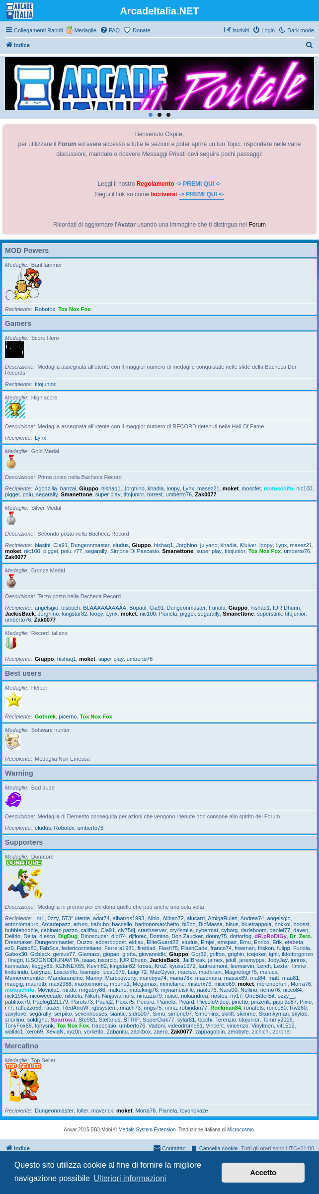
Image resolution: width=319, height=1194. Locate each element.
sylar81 (186, 1020)
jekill (231, 960)
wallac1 (14, 1032)
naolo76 (206, 990)
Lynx (40, 438)
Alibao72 (173, 918)
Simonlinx (207, 1014)
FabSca (49, 948)
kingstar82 (74, 614)
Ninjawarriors (118, 996)
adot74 (101, 918)
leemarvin (242, 966)
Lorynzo (41, 972)
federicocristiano (81, 948)
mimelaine (172, 984)
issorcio (107, 960)
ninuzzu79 (149, 996)
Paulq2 (104, 1002)
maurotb (36, 984)
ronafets (254, 1008)
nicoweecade (46, 996)
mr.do (70, 990)
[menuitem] (110, 30)
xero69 (34, 1032)
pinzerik (260, 1002)
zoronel (282, 1032)
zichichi (261, 1032)
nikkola (73, 996)
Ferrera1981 (119, 948)
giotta (129, 954)
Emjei (208, 942)
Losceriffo (66, 972)
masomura (208, 978)
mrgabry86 (92, 990)
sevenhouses (91, 1014)
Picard (186, 1002)
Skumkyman (274, 1014)
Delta (29, 936)
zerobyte (238, 1032)
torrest (154, 494)
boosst (302, 924)
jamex (215, 960)
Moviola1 (48, 990)
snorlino (14, 1020)
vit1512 (285, 1026)
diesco (47, 936)
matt (273, 978)
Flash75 (168, 948)
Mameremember (25, 978)
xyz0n (74, 1032)
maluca (268, 972)
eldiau (136, 942)
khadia (155, 488)
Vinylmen (262, 1026)
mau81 (290, 978)
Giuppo (88, 488)
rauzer (52, 1008)
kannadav (17, 966)
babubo (100, 924)
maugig (14, 984)
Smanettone (76, 494)
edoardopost (110, 942)
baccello (122, 924)
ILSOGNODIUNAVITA (52, 960)
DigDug (68, 936)
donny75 (216, 936)
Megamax (145, 984)
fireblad (147, 948)
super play (108, 494)
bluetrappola (256, 924)
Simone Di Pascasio (134, 551)
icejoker (256, 954)
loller (82, 1111)
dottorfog (240, 936)
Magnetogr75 (241, 972)
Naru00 (229, 990)
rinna (171, 1008)
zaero (161, 1032)
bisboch (70, 608)
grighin (236, 954)
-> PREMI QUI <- (198, 183)
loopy (173, 488)
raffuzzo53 (28, 1008)
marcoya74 (153, 978)
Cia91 (60, 545)
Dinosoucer (94, 936)
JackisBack (20, 614)
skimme (246, 1014)
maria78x (180, 978)
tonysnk (44, 1026)
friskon (266, 948)
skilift (228, 1014)
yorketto (93, 1032)
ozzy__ (286, 996)
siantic (118, 1014)
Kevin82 (97, 966)
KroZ (160, 966)
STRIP (132, 1020)
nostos (219, 996)
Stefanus (109, 1020)
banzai (68, 488)
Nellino (248, 990)
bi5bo (189, 924)
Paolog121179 (50, 1002)
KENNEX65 (70, 966)
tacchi (205, 1020)
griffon (217, 954)
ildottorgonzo (297, 954)
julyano (209, 545)
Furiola (217, 608)
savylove (15, 1014)
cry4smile (180, 930)
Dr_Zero (300, 936)
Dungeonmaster (90, 545)
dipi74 (118, 936)
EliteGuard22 (162, 942)
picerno (68, 716)
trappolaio (104, 1026)
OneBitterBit (259, 996)
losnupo (90, 972)
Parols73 (81, 1002)
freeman (244, 948)
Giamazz (88, 954)
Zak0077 (205, 494)
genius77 (64, 954)
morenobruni (272, 984)
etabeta (294, 942)
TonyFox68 (18, 1026)
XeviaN (55, 1032)
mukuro (117, 990)
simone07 (180, 1014)
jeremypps (252, 960)
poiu (27, 494)
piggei (12, 494)
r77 (78, 551)
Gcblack (40, 954)
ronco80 (277, 1008)
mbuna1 (120, 984)
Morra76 (301, 984)
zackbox (141, 1032)
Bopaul (137, 608)
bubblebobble (21, 930)
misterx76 (200, 984)
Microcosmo (240, 1129)
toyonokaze (194, 1111)
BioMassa (211, 924)
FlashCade (194, 948)
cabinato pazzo (59, 930)
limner (299, 966)
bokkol (283, 924)
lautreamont (213, 966)
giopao (111, 954)
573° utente (75, 918)
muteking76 (144, 990)
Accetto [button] (263, 1173)
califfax (88, 930)
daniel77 (280, 930)
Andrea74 (252, 918)
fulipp (283, 948)
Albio (154, 918)
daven (300, 930)
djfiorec (138, 936)
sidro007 (139, 1014)
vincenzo (237, 1026)
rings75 (152, 1008)
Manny (94, 978)
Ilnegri (15, 960)
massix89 (235, 978)
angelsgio (46, 608)
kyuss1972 (182, 966)
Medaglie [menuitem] (85, 30)
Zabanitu (117, 1032)
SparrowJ (63, 1020)
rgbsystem (104, 1008)
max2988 (60, 984)
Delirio (12, 936)
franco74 (221, 948)
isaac (88, 960)
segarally (47, 494)
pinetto (240, 1002)
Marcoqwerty (121, 978)
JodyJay (278, 960)
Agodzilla (46, 488)
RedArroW (75, 1008)
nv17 (236, 996)
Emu (245, 942)
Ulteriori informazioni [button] (130, 1178)
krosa (145, 966)
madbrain (210, 972)
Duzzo (84, 942)
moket (231, 488)
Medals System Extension (147, 1129)
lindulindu (16, 972)
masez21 (208, 488)
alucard (196, 918)
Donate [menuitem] (141, 30)
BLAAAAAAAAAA (104, 608)
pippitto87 (285, 1002)
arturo (81, 924)
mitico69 (224, 984)
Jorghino (134, 488)
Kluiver (247, 545)
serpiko (63, 1014)
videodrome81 (185, 1026)
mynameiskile (177, 990)
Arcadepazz (55, 924)
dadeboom (253, 930)
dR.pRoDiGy (270, 936)
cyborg (229, 930)
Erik (277, 942)
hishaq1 (111, 488)
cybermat (207, 930)
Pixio (306, 1002)
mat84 (258, 978)
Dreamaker (18, 942)
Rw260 (298, 1008)
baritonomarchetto (157, 924)
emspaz (227, 942)
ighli (274, 954)
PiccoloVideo (213, 1002)
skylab (299, 1014)
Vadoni (156, 1026)
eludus (121, 545)
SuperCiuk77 (158, 1020)
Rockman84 (225, 1008)
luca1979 (113, 972)
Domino (159, 936)
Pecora (146, 1002)
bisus (232, 924)
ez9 (9, 948)
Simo (159, 1014)
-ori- (40, 918)
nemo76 (270, 990)
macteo (187, 972)
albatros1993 (129, 918)
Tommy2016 (278, 1020)
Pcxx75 (125, 1002)
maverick (102, 1111)
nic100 (304, 488)
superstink (269, 614)
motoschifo (278, 488)
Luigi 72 (137, 972)
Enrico (261, 942)
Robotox (45, 309)
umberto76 (179, 494)
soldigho (37, 1020)
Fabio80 (27, 948)
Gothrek (45, 716)
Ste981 (87, 1020)
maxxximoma (91, 984)
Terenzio (225, 1020)
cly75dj (126, 930)
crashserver (152, 930)
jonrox (298, 960)
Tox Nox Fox (74, 309)
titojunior (45, 384)
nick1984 (16, 996)
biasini (42, 545)
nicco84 (292, 990)
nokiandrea (194, 996)
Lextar (281, 966)
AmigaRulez (222, 918)
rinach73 (130, 1008)
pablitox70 (17, 1002)
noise (171, 996)
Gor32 (199, 954)
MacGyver (162, 972)
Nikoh (92, 996)
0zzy (53, 918)
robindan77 (193, 1008)
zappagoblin (210, 1032)
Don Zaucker (187, 936)
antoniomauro (21, 924)
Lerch (264, 966)
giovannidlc (152, 954)
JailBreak (193, 960)
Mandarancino (65, 978)
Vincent (215, 1026)
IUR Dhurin (286, 608)
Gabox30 (16, 954)
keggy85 (42, 966)
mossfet (251, 488)
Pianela (168, 614)
